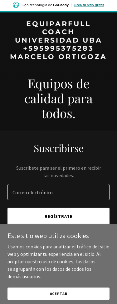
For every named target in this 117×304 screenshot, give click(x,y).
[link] (58, 57)
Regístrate (58, 216)
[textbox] (58, 192)
